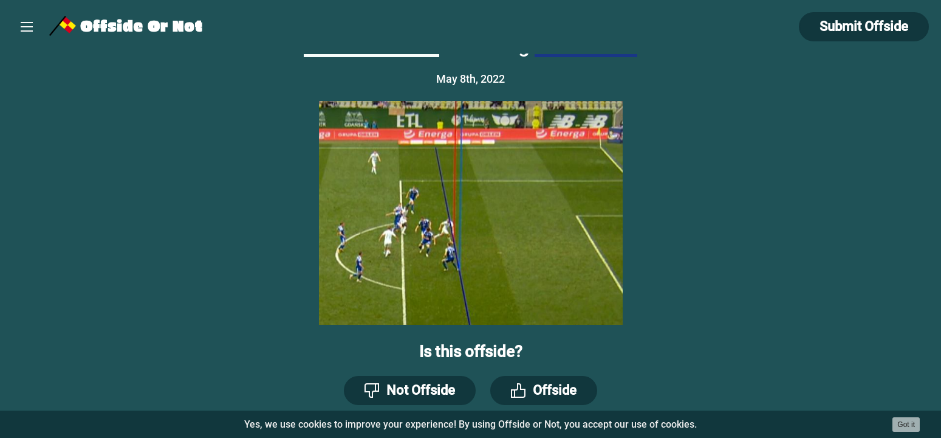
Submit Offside (864, 26)
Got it (906, 424)
